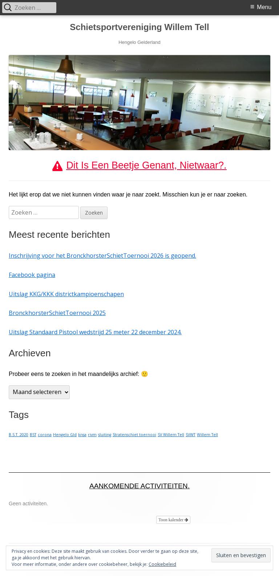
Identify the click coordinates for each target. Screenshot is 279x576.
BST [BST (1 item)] (33, 434)
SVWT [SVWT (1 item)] (190, 434)
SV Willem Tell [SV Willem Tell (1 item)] (171, 434)
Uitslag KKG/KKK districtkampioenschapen (66, 294)
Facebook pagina (32, 275)
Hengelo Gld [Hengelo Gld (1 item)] (65, 434)
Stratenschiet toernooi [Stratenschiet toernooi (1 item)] (134, 434)
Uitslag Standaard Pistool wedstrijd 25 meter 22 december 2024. (95, 332)
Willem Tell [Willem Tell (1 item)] (207, 434)
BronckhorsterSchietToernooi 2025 (57, 313)
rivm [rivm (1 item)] (92, 434)
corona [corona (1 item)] (45, 434)
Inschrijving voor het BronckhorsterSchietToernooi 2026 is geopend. (102, 256)
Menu (264, 7)
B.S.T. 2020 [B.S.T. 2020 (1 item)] (18, 434)
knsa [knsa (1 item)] (82, 434)
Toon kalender (173, 519)
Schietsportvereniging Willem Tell (139, 27)
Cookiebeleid (162, 564)
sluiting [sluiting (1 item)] (104, 434)
